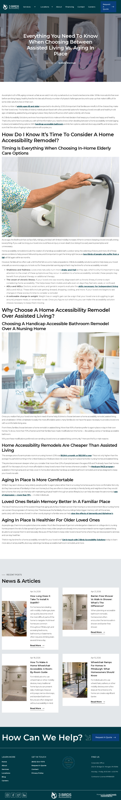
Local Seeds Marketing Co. (108, 795)
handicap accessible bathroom (49, 124)
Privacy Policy (37, 773)
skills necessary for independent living (98, 286)
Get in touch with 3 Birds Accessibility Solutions (83, 540)
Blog (4, 777)
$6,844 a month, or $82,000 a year (76, 455)
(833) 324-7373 (38, 762)
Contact (35, 769)
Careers (5, 781)
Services (5, 769)
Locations (6, 773)
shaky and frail (68, 270)
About (4, 765)
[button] (29, 6)
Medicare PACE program (102, 467)
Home (4, 762)
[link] (11, 6)
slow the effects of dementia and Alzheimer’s (92, 513)
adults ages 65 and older (28, 106)
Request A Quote (39, 765)
